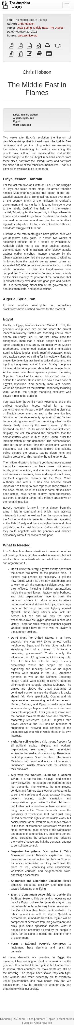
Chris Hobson (26, 23)
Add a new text (43, 1022)
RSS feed (19, 1018)
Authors (40, 1018)
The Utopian (56, 27)
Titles (30, 1018)
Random (5, 1018)
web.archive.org (27, 35)
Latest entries (65, 1018)
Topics (51, 1018)
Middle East (40, 27)
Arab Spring (24, 27)
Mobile (27, 1022)
